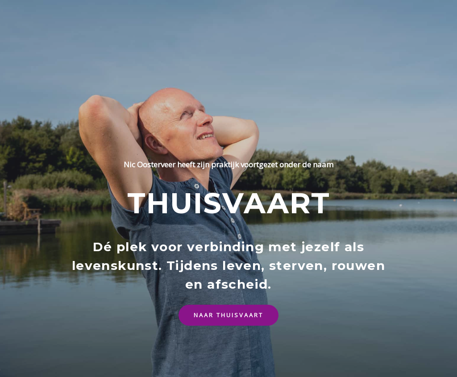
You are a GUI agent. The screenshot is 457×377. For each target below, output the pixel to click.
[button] (228, 315)
